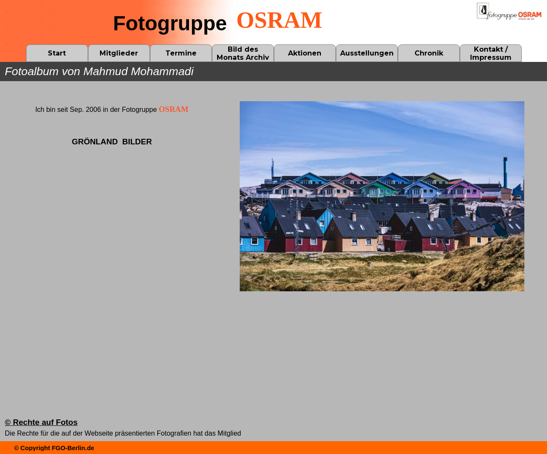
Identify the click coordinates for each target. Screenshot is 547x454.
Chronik (429, 53)
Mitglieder (119, 53)
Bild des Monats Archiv (243, 53)
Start (57, 53)
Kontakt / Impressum (491, 53)
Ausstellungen (367, 53)
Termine (181, 53)
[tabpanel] (112, 141)
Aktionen (304, 53)
